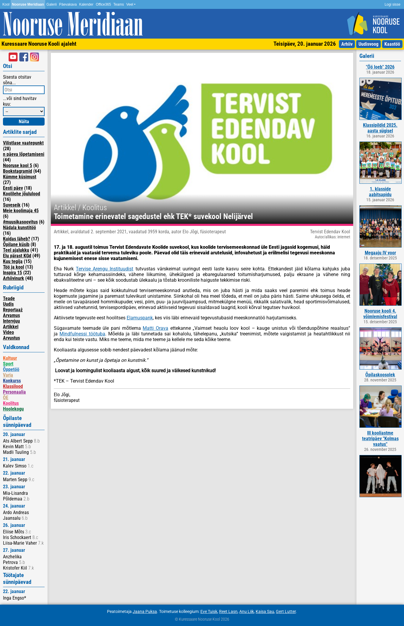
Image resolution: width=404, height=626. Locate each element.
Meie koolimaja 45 (21, 210)
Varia (8, 375)
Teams (118, 4)
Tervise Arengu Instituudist (104, 269)
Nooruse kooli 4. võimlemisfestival (380, 313)
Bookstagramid (17, 171)
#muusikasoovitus (20, 222)
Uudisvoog (368, 44)
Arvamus (11, 315)
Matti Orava (155, 328)
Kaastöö (392, 44)
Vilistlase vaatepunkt (23, 143)
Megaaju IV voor (380, 253)
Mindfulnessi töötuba (82, 334)
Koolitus (11, 403)
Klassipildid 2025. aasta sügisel (380, 128)
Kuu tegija (13, 261)
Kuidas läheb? (16, 239)
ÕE (5, 397)
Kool (6, 4)
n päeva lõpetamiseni (23, 154)
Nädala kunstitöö (19, 227)
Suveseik (12, 205)
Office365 (103, 4)
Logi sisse (392, 4)
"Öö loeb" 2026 (380, 67)
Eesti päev (13, 188)
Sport (8, 364)
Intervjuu (11, 321)
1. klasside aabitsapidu (380, 191)
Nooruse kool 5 (17, 165)
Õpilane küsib (16, 244)
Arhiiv (347, 44)
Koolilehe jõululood (21, 193)
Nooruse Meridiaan (28, 4)
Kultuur (10, 358)
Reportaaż (13, 310)
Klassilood (13, 386)
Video (8, 332)
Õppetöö (11, 369)
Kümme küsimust (19, 177)
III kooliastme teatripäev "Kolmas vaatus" (380, 438)
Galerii (51, 4)
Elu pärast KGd (17, 256)
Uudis (8, 304)
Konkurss (12, 380)
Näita (24, 121)
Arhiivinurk (13, 278)
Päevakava (68, 4)
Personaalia (14, 392)
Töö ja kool (13, 267)
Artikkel (10, 326)
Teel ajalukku (16, 250)
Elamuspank (140, 318)
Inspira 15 (12, 272)
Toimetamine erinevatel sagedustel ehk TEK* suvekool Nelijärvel (153, 216)
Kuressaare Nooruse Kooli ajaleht (38, 43)
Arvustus (11, 338)
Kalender (86, 4)
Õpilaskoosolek (380, 375)
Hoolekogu (13, 409)
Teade (9, 298)
